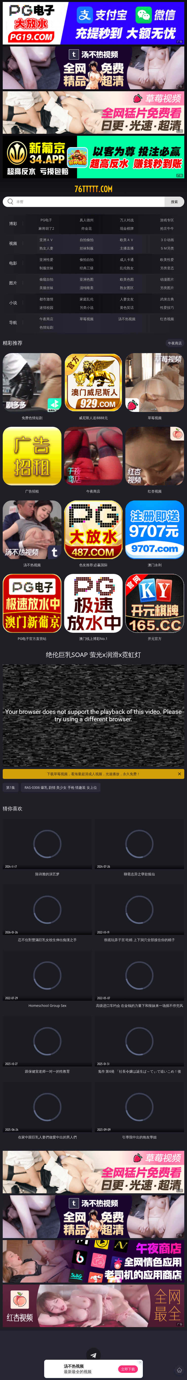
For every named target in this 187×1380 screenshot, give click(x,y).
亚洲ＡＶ (46, 239)
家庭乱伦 (87, 299)
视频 (13, 243)
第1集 (10, 787)
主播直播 (127, 248)
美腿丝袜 (46, 287)
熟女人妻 (46, 248)
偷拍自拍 (87, 259)
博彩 (13, 223)
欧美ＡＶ (127, 239)
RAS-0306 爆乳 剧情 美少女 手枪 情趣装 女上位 (60, 787)
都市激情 (46, 299)
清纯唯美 (87, 287)
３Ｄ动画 (167, 239)
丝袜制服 (87, 248)
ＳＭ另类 (167, 248)
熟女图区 (127, 287)
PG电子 (46, 220)
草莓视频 (87, 319)
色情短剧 (46, 327)
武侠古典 (167, 299)
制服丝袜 (46, 268)
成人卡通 (127, 259)
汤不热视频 (126, 319)
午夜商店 (46, 319)
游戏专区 (167, 220)
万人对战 (127, 220)
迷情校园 (46, 307)
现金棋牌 (127, 228)
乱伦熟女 (127, 268)
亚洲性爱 (46, 259)
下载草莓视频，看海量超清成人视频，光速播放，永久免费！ (114, 774)
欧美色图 (127, 279)
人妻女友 (127, 299)
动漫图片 (167, 279)
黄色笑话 (127, 307)
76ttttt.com (93, 189)
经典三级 (87, 268)
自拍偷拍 (87, 239)
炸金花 (86, 228)
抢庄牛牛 (167, 228)
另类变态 (167, 268)
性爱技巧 (167, 307)
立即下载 (128, 1369)
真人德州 (87, 220)
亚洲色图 (87, 279)
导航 (13, 322)
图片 (13, 283)
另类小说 (87, 307)
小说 (13, 302)
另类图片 (167, 287)
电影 (13, 263)
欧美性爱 (167, 259)
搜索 (174, 201)
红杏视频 (167, 319)
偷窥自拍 (46, 279)
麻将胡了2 (46, 228)
